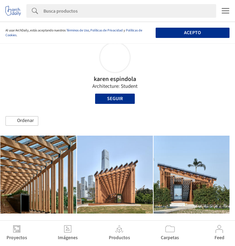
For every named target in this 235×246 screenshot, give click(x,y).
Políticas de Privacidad (106, 30)
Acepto (192, 32)
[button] (21, 121)
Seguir (115, 98)
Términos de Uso (77, 30)
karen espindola (115, 79)
